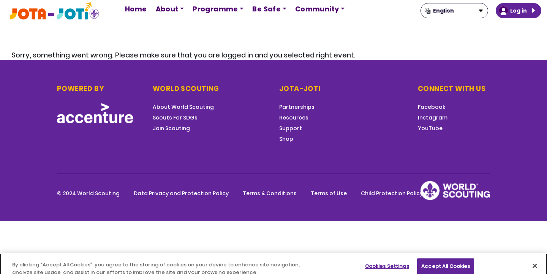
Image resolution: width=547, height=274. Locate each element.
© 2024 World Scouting (88, 193)
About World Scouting (183, 107)
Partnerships (297, 107)
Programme (215, 9)
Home (136, 9)
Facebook (431, 107)
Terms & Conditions (270, 193)
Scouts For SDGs (175, 117)
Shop (286, 139)
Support (290, 128)
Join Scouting (171, 128)
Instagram (432, 117)
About (167, 9)
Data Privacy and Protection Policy (181, 193)
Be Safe (266, 9)
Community (317, 9)
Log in (518, 10)
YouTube (430, 128)
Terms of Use (329, 193)
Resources (293, 117)
